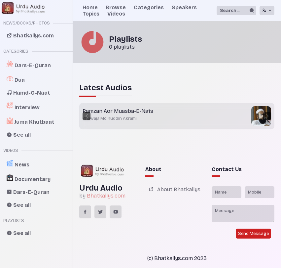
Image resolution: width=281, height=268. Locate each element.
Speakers (184, 7)
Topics (91, 14)
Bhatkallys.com (106, 196)
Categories (149, 7)
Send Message (253, 233)
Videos (116, 14)
